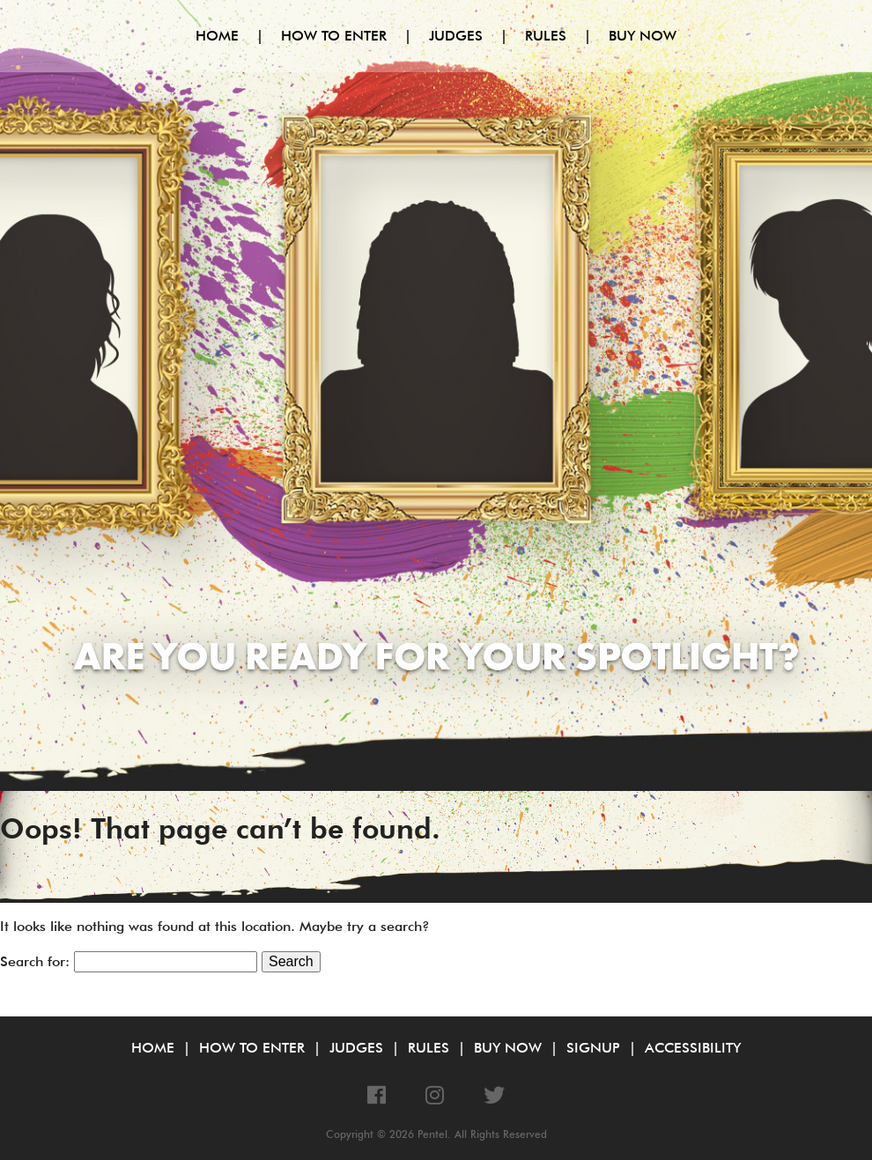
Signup (593, 1047)
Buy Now (642, 35)
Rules (545, 35)
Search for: (35, 961)
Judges (456, 35)
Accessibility (693, 1047)
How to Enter (334, 35)
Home (217, 35)
